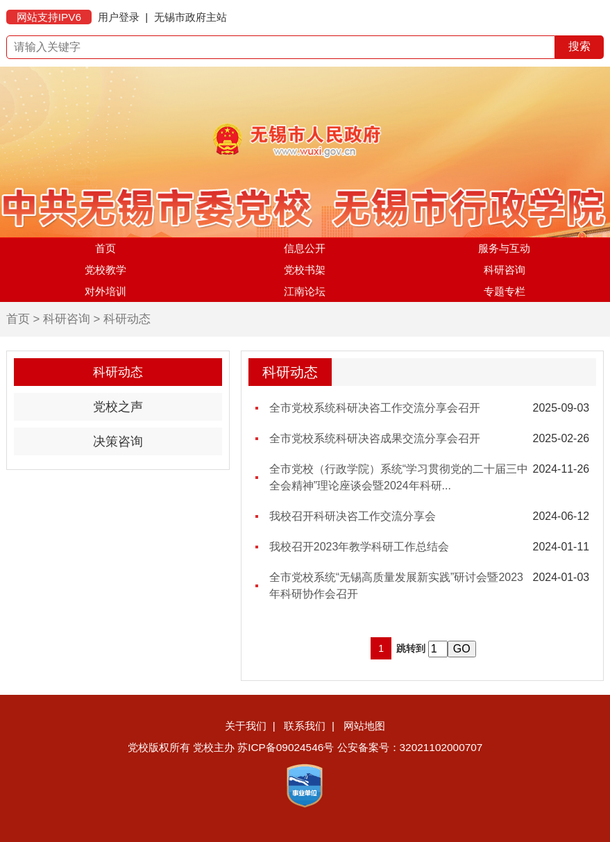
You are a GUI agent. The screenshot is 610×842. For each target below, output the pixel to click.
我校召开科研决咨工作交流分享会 (352, 516)
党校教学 (105, 270)
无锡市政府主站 (190, 17)
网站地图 (364, 726)
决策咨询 (118, 441)
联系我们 (304, 726)
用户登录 (118, 17)
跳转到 (410, 648)
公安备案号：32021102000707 (410, 747)
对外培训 (105, 291)
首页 (105, 248)
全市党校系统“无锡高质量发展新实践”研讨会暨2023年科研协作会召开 (396, 585)
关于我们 (245, 726)
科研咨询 (504, 270)
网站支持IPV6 (49, 17)
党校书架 (304, 270)
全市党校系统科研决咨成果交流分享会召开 (374, 438)
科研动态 (127, 319)
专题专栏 (504, 291)
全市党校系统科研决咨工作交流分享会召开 (374, 408)
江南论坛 (304, 291)
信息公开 (304, 248)
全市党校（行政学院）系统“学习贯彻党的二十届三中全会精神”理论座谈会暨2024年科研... (398, 477)
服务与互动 (504, 248)
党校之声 (118, 407)
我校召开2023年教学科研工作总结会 (359, 547)
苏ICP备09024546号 (285, 747)
